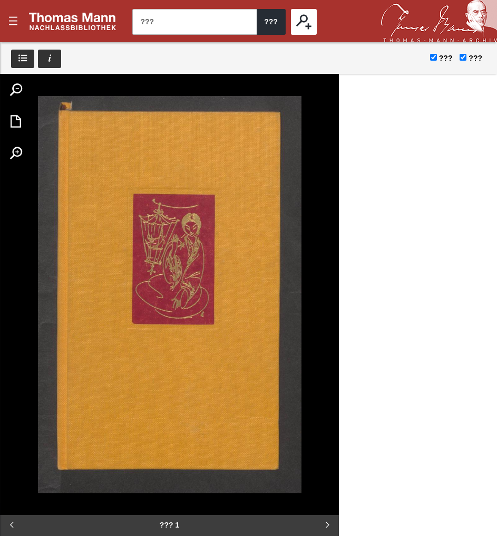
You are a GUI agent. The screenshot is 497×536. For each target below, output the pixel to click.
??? (73, 21)
